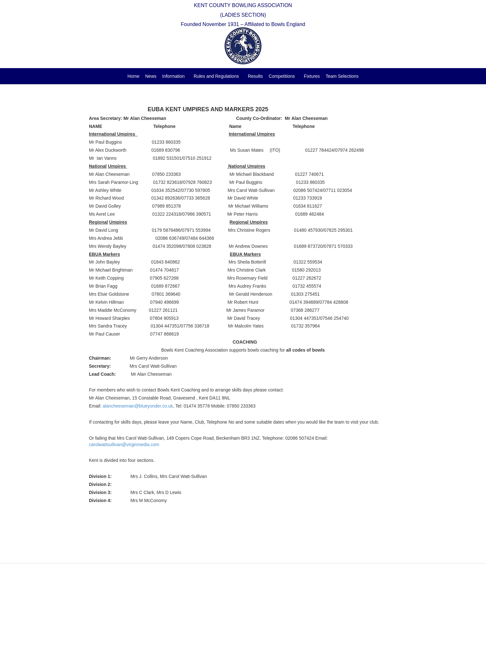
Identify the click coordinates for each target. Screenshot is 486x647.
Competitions (282, 76)
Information (173, 76)
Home (133, 76)
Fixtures (312, 76)
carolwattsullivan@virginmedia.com (124, 444)
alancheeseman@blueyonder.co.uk (138, 406)
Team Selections (342, 76)
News (150, 76)
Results (255, 76)
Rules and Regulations (216, 76)
